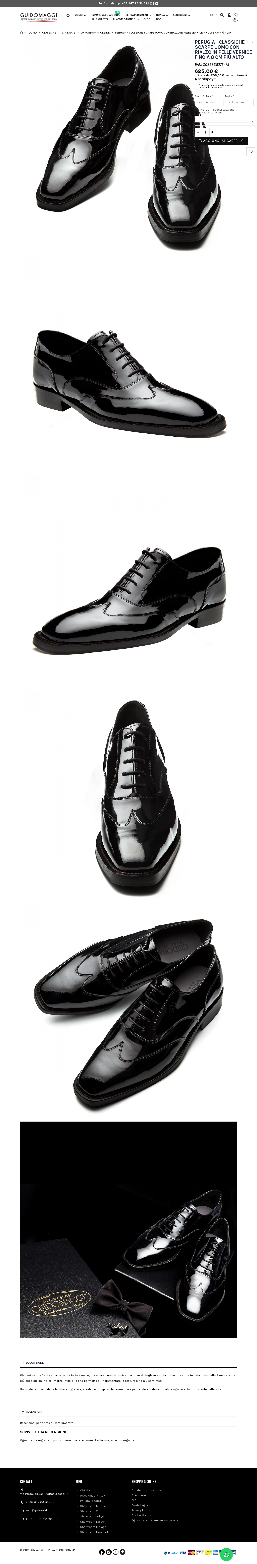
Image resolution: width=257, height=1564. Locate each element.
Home (21, 33)
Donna (160, 15)
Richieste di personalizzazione (214, 109)
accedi (115, 1440)
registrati (130, 1440)
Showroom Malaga (93, 1527)
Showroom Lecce (92, 1521)
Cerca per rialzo (136, 15)
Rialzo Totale (204, 96)
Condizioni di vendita (147, 1490)
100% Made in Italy (93, 1495)
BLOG (147, 19)
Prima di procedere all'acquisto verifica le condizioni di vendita (221, 86)
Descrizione (35, 1362)
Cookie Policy (141, 1515)
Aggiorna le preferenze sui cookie (155, 1520)
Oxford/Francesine (95, 32)
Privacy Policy (141, 1510)
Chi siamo (87, 1490)
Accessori (180, 15)
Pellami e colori (91, 1501)
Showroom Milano (93, 1506)
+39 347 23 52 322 (136, 3)
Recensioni (34, 1411)
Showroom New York (94, 1532)
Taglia (229, 96)
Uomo (79, 15)
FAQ (134, 1500)
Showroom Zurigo (92, 1511)
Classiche (49, 32)
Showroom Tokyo (92, 1516)
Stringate (68, 32)
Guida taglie (140, 1505)
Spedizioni (139, 1495)
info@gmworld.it (38, 1510)
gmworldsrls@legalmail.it (44, 1518)
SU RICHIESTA (100, 19)
